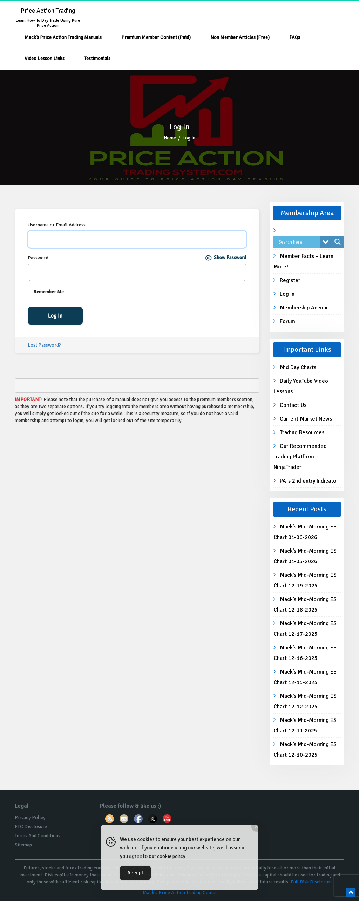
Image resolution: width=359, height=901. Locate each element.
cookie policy (171, 856)
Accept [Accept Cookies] (135, 872)
